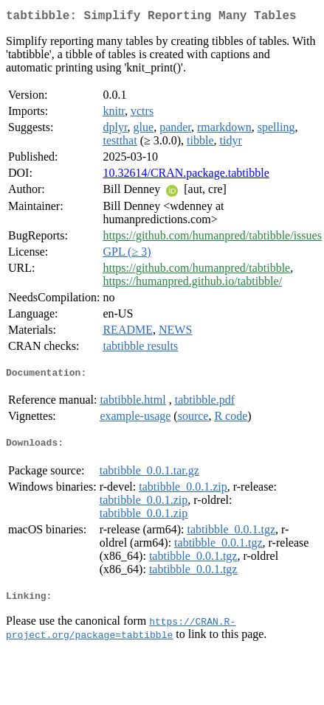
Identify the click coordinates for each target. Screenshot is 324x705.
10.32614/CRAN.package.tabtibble (186, 175)
